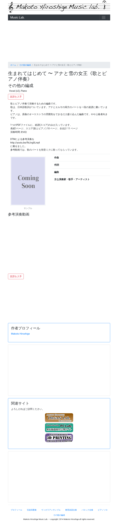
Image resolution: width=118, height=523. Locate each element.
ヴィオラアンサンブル (51, 510)
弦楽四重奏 (32, 510)
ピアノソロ (102, 510)
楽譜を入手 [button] (16, 96)
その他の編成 (25, 65)
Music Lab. (17, 17)
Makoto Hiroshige (20, 333)
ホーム (13, 65)
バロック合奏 (87, 510)
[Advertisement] (59, 41)
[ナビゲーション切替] (103, 17)
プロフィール (16, 510)
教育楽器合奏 (71, 510)
